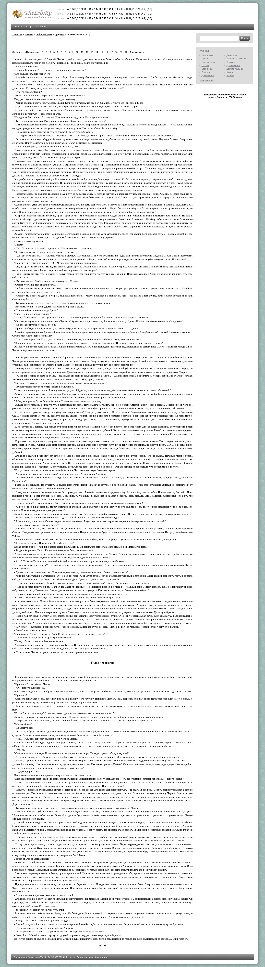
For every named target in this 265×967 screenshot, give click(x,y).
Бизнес (230, 75)
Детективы (231, 55)
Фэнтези (29, 34)
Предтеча (60, 34)
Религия (205, 72)
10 (77, 52)
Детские (230, 62)
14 (97, 52)
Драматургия (233, 65)
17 (111, 52)
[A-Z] (143, 9)
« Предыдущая (32, 52)
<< (100, 946)
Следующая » (137, 52)
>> (105, 946)
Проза (204, 58)
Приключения (208, 62)
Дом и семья (207, 75)
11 (82, 52)
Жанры (29, 26)
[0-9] (149, 9)
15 (102, 52)
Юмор (229, 72)
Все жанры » (207, 80)
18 (116, 52)
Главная (18, 26)
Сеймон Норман (44, 34)
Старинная (207, 69)
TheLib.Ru (17, 34)
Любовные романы (236, 58)
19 (121, 52)
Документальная (235, 69)
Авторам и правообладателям (92, 957)
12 (87, 52)
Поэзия (205, 65)
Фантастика (207, 55)
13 (92, 52)
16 (106, 52)
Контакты (41, 26)
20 (126, 52)
